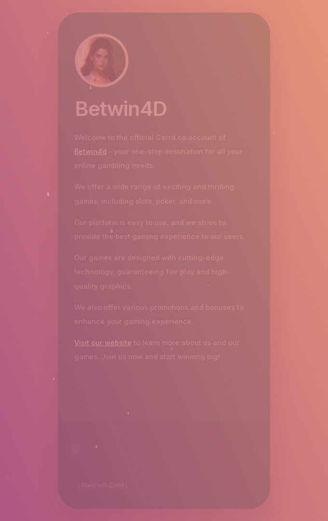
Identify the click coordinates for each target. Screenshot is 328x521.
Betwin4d (90, 151)
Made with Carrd (103, 485)
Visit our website (102, 342)
